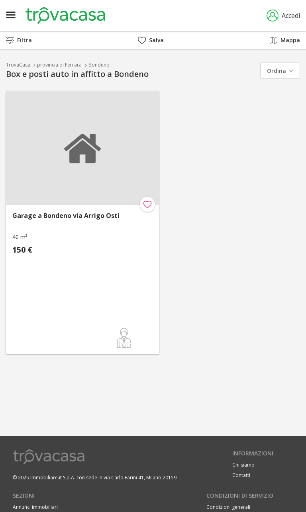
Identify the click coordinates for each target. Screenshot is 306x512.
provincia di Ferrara (59, 64)
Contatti (241, 475)
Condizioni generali (228, 507)
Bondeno (99, 64)
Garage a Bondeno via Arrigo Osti (66, 215)
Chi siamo (243, 464)
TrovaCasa (18, 64)
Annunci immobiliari (35, 507)
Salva (151, 40)
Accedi (283, 16)
